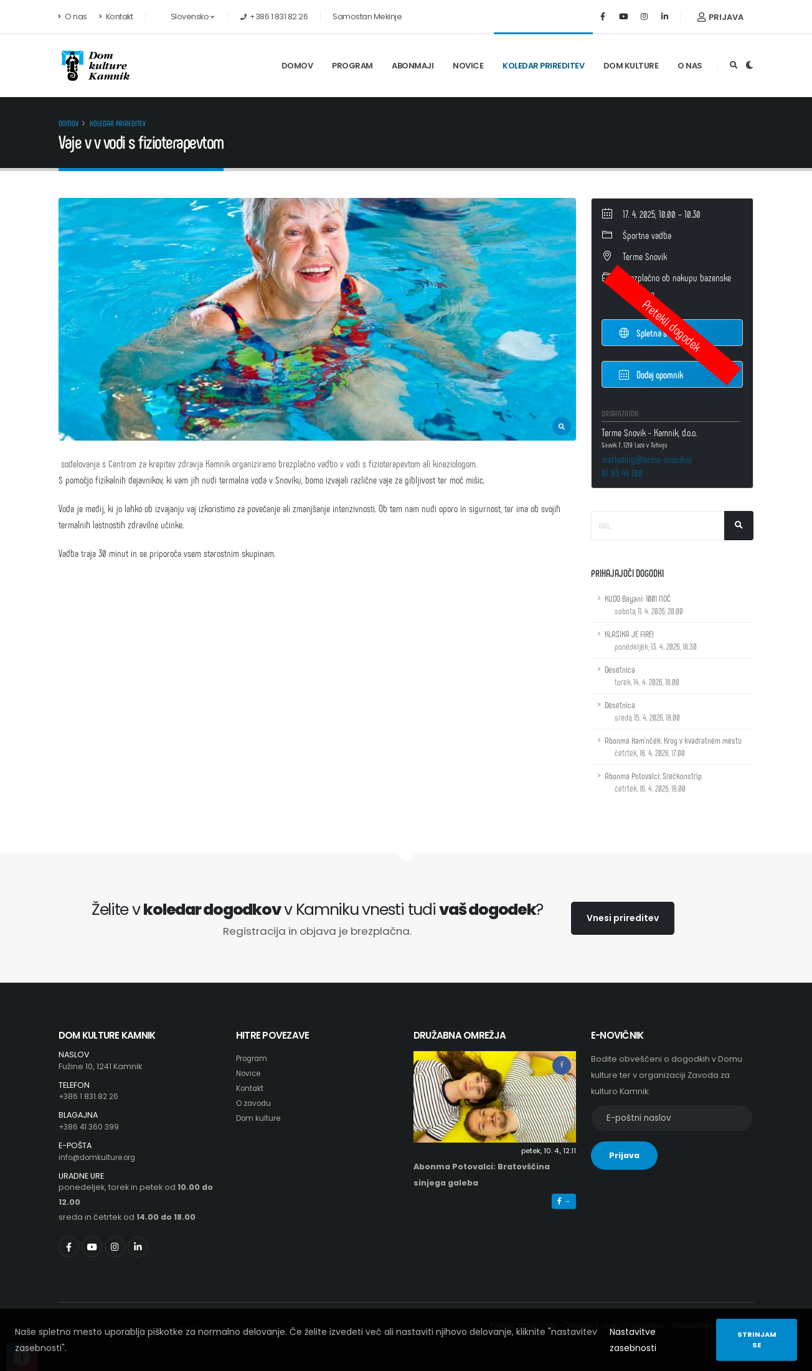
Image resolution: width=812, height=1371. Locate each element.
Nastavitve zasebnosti (633, 1340)
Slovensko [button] (186, 16)
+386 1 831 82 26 (90, 1096)
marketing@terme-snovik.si (647, 459)
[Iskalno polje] (658, 525)
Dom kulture (631, 66)
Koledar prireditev (543, 66)
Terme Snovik (645, 256)
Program (352, 66)
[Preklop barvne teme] (749, 65)
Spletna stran (650, 332)
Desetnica (642, 675)
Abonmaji (412, 66)
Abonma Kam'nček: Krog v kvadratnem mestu (673, 746)
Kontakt (116, 16)
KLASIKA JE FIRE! (651, 640)
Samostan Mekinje (367, 16)
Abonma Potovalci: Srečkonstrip (653, 781)
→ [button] (563, 1201)
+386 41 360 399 (90, 1126)
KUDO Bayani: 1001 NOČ (644, 604)
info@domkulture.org (101, 1157)
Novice (468, 66)
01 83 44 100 (622, 473)
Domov (297, 66)
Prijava (720, 17)
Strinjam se (757, 1339)
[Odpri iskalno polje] (734, 65)
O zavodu (255, 1103)
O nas (73, 16)
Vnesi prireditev (623, 918)
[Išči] (738, 525)
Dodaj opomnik (651, 373)
